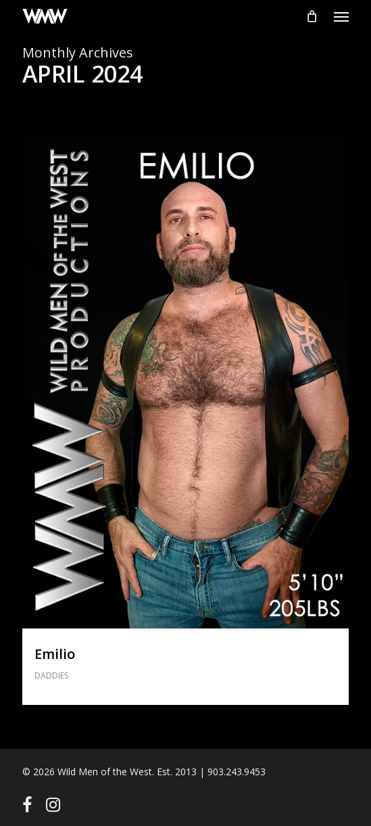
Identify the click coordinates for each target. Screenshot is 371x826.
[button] (341, 16)
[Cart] (311, 16)
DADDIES (51, 675)
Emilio (54, 654)
